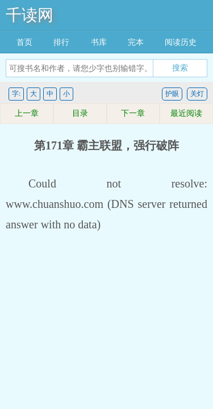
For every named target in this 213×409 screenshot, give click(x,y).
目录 (80, 113)
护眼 (172, 94)
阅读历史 (181, 42)
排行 (61, 42)
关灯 (197, 94)
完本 (136, 42)
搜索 (180, 67)
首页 (24, 42)
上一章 (27, 113)
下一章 (133, 113)
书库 (99, 42)
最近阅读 (186, 113)
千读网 (29, 15)
